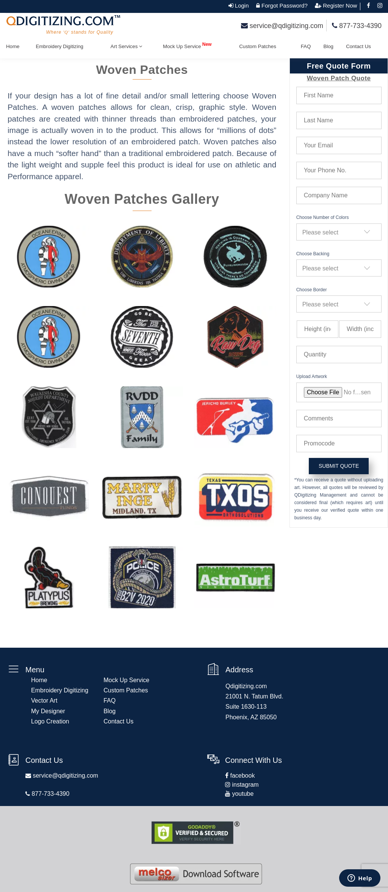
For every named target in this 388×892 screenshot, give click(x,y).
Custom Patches (258, 46)
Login (241, 5)
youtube (241, 793)
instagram (244, 784)
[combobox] (339, 232)
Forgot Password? (284, 5)
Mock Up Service (187, 45)
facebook (241, 775)
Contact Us (358, 46)
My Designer (48, 711)
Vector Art (44, 700)
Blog (328, 46)
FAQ (306, 46)
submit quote (339, 466)
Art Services (126, 46)
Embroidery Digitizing (59, 46)
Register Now (339, 5)
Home (12, 46)
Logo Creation (50, 721)
